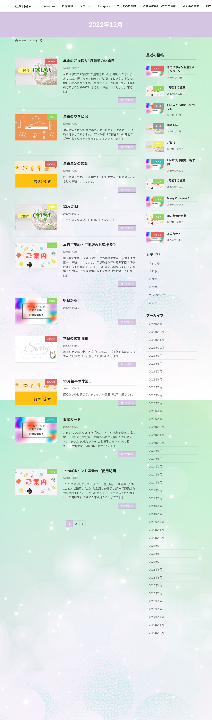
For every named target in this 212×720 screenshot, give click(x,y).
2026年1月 (155, 323)
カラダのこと (157, 295)
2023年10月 (156, 537)
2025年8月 (155, 363)
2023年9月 (155, 545)
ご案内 (153, 287)
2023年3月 (155, 593)
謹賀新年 (172, 124)
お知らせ (154, 271)
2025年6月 (155, 379)
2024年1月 (155, 514)
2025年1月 (155, 418)
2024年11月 (156, 434)
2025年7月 (155, 371)
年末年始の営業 (75, 163)
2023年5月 (155, 577)
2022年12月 (156, 617)
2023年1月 (155, 609)
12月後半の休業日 (77, 381)
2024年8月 (155, 458)
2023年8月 (155, 553)
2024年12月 (156, 426)
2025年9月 (155, 355)
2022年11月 (156, 625)
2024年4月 (155, 490)
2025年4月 (155, 395)
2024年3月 (155, 498)
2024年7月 (155, 466)
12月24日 (70, 206)
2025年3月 (155, 403)
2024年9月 (155, 450)
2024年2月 (155, 506)
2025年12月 (156, 331)
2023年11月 (156, 530)
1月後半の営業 (176, 87)
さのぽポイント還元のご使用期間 (89, 471)
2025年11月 (156, 339)
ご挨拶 (171, 142)
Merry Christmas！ (178, 198)
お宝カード (72, 419)
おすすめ (154, 263)
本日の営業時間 (75, 338)
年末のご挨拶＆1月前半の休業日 (88, 61)
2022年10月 (156, 632)
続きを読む (127, 100)
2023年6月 (155, 569)
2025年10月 (156, 347)
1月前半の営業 (176, 180)
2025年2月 (155, 411)
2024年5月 (155, 482)
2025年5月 (155, 387)
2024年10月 (156, 442)
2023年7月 (155, 561)
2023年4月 (155, 585)
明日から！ (72, 300)
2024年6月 (155, 474)
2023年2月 (155, 601)
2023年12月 (156, 522)
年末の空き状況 (75, 116)
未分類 (153, 303)
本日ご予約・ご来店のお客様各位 (89, 245)
